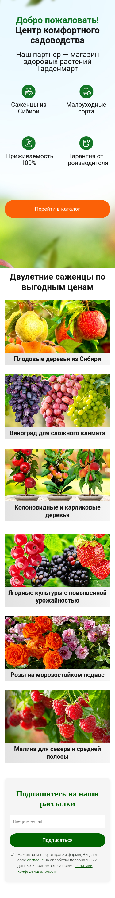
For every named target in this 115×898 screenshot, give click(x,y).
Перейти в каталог (57, 209)
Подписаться (57, 840)
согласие (35, 860)
